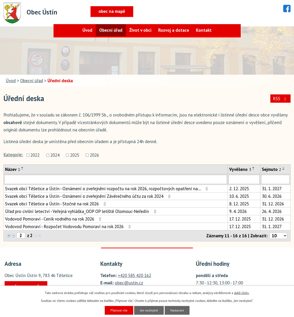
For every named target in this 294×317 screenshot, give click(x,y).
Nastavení (177, 310)
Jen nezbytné (149, 310)
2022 (35, 155)
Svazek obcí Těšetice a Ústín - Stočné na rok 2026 (56, 204)
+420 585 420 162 (134, 275)
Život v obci (140, 30)
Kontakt (204, 30)
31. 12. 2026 (273, 204)
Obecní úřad (110, 30)
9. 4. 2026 (238, 211)
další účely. (241, 293)
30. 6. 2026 (272, 196)
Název (12, 169)
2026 (94, 155)
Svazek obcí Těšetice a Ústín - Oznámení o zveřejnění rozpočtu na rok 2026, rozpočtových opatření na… (107, 188)
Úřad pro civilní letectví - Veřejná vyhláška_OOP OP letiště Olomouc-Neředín (81, 211)
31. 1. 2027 (272, 188)
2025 (74, 155)
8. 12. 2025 (239, 204)
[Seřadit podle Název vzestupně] (22, 167)
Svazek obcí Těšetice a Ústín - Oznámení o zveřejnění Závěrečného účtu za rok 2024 (88, 196)
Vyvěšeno (240, 169)
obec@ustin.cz (129, 283)
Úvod (87, 30)
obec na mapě (112, 11)
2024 (54, 155)
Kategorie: (13, 154)
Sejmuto (271, 169)
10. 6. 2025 (239, 196)
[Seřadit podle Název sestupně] (22, 169)
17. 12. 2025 (240, 219)
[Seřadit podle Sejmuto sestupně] (283, 169)
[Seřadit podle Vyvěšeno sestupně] (253, 169)
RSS (280, 98)
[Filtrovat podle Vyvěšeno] (244, 179)
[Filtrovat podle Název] (115, 179)
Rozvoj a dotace (173, 30)
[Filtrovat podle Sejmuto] (275, 179)
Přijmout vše (118, 310)
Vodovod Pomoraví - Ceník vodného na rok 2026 (54, 219)
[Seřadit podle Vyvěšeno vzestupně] (253, 167)
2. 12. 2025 (239, 188)
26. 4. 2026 (272, 211)
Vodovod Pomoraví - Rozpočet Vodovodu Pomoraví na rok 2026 (68, 226)
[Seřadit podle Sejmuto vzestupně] (283, 167)
